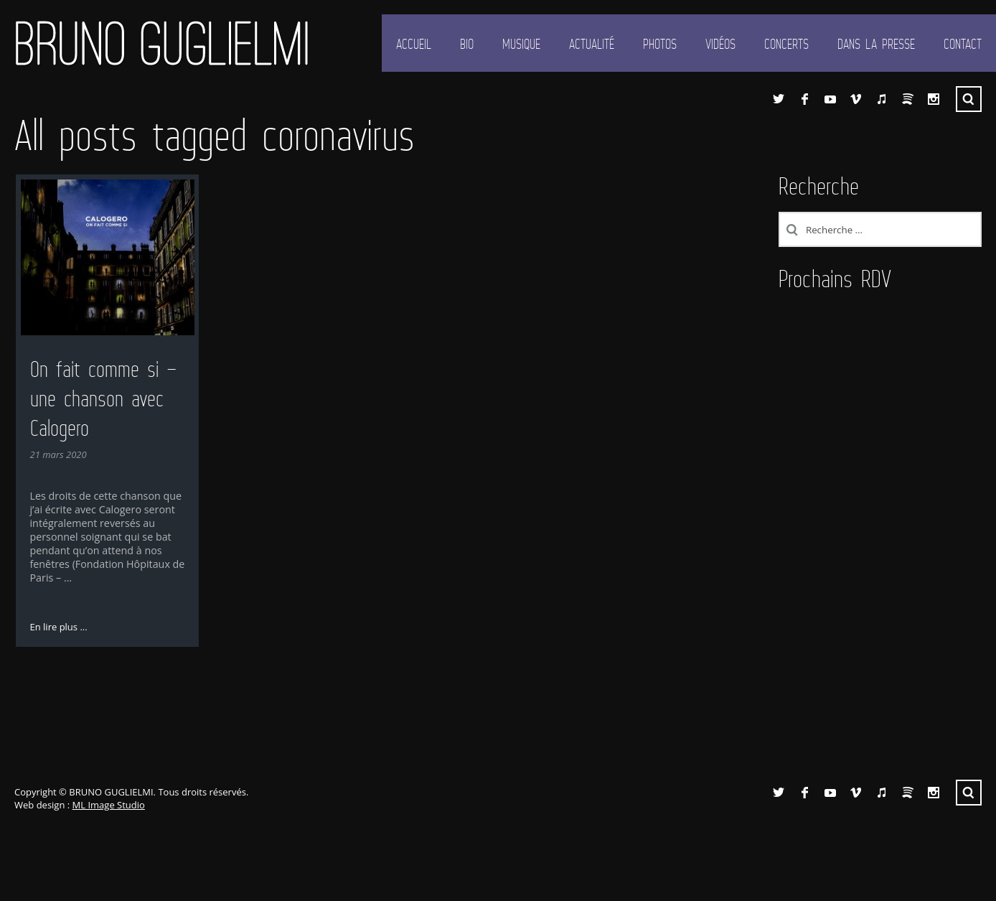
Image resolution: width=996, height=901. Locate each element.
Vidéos (720, 43)
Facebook (804, 99)
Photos (660, 43)
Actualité (591, 43)
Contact (963, 43)
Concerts (786, 43)
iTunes (882, 99)
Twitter (778, 99)
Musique (521, 43)
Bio (467, 43)
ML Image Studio (108, 804)
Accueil (413, 43)
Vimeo (856, 99)
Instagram (933, 99)
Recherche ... (969, 99)
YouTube (830, 99)
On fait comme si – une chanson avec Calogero (103, 398)
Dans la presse (876, 43)
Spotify (908, 99)
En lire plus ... (59, 626)
